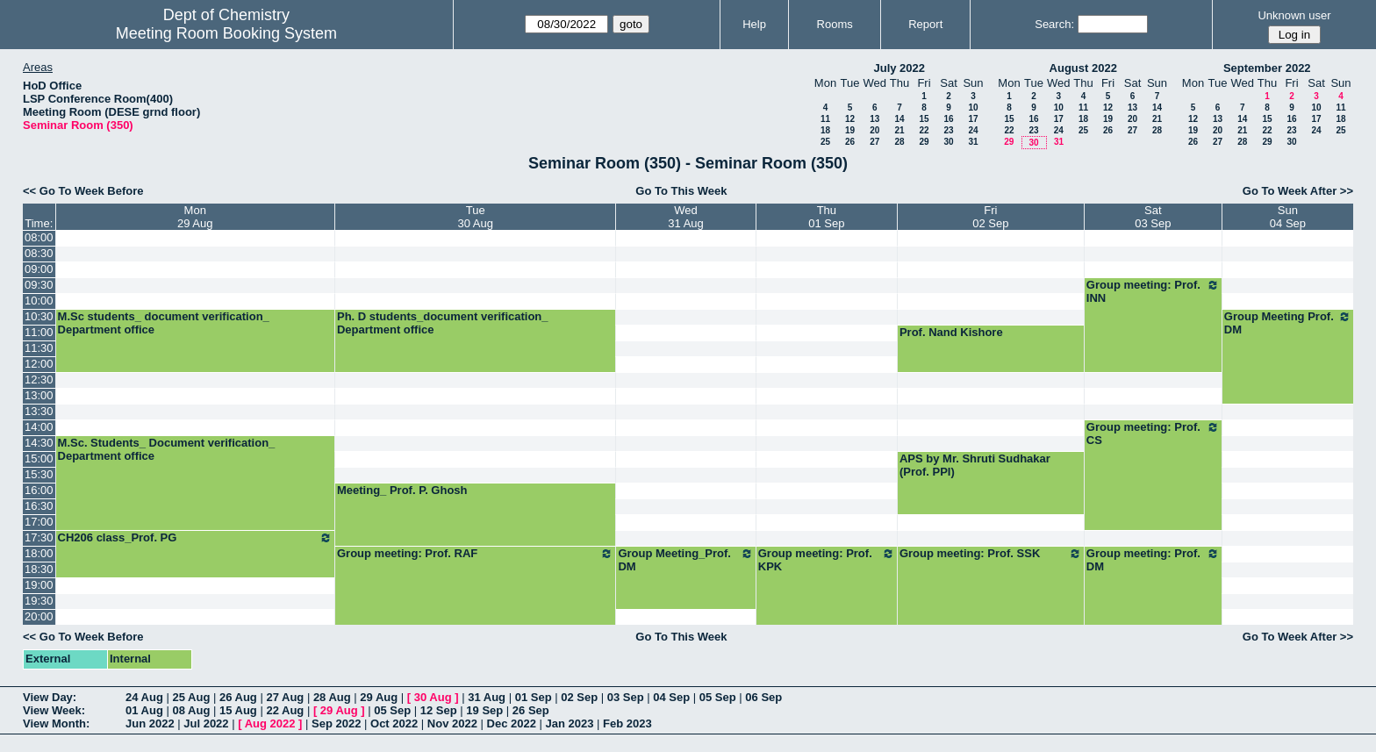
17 (973, 119)
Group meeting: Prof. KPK (826, 560)
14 (899, 119)
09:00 (39, 269)
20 (874, 130)
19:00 (39, 584)
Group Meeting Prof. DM (1287, 323)
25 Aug (191, 697)
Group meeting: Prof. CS (1153, 433)
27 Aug (285, 697)
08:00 (39, 237)
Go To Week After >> (1298, 190)
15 (923, 119)
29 (923, 142)
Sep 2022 (336, 723)
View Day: (49, 697)
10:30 (39, 316)
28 (899, 142)
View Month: (56, 723)
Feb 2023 (627, 723)
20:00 (39, 616)
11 (825, 119)
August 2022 (1083, 68)
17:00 (39, 521)
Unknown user (1294, 15)
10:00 (39, 300)
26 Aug (238, 697)
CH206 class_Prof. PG (195, 538)
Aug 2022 (270, 723)
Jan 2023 (570, 723)
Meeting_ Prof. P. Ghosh (402, 490)
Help (754, 24)
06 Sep (763, 697)
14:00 (39, 426)
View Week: (54, 710)
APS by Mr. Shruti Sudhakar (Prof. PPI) (974, 465)
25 (825, 142)
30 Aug (433, 697)
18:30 (39, 569)
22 (923, 130)
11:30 (39, 348)
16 (948, 119)
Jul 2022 (205, 723)
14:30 (39, 442)
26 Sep (530, 710)
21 (899, 130)
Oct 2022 (394, 723)
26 (850, 142)
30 (948, 142)
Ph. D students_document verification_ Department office (442, 323)
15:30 (39, 474)
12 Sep (438, 710)
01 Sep (533, 697)
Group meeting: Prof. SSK (990, 554)
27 (874, 142)
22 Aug (285, 710)
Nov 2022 (452, 723)
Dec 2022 (511, 723)
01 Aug (144, 710)
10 (973, 107)
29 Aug (379, 697)
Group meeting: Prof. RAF (475, 554)
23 (948, 130)
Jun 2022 (150, 723)
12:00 (39, 363)
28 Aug (332, 697)
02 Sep (579, 697)
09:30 (39, 284)
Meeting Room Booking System (226, 33)
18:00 (39, 553)
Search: (1054, 24)
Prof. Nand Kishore (951, 332)
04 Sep (671, 697)
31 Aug (486, 697)
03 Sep (625, 697)
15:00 (39, 458)
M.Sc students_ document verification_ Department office (163, 323)
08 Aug (191, 710)
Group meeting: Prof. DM (1153, 560)
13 (874, 119)
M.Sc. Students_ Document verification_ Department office (167, 449)
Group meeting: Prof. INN (1153, 291)
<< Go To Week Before (83, 190)
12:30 (39, 379)
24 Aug (144, 697)
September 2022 (1267, 68)
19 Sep (484, 710)
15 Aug (238, 710)
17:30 (39, 537)
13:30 (39, 411)
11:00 (39, 332)
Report (925, 24)
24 (973, 130)
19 (850, 130)
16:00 (39, 490)
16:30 (39, 505)
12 (850, 119)
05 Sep (717, 697)
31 (973, 142)
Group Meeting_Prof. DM (685, 560)
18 (825, 130)
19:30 (39, 600)
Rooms (835, 24)
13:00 (39, 395)
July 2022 (899, 68)
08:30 (39, 253)
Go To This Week (681, 190)
